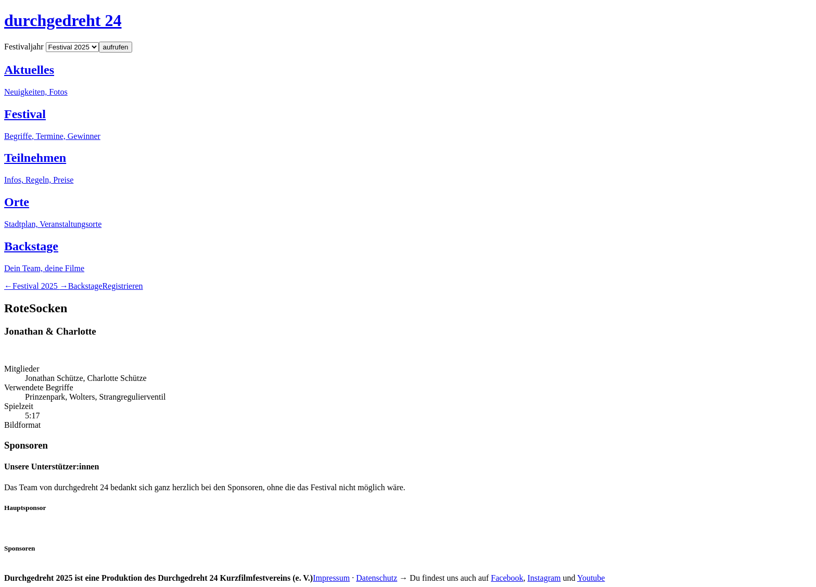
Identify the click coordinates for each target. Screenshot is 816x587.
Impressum (331, 577)
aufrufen (116, 47)
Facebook (507, 577)
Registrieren (122, 286)
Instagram (544, 577)
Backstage (85, 286)
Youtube (591, 577)
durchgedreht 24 (63, 20)
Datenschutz (376, 577)
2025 (36, 286)
